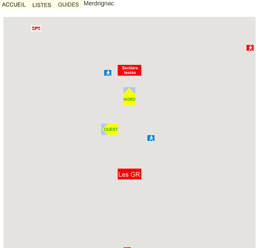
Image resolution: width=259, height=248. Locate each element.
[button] (129, 174)
